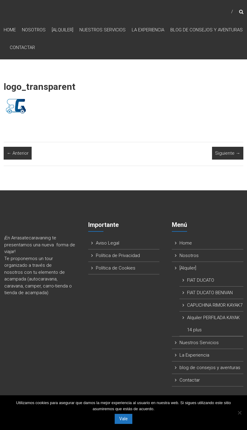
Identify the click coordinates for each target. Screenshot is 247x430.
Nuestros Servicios (102, 30)
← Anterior (18, 153)
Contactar (22, 48)
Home (10, 30)
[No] (239, 413)
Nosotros (34, 30)
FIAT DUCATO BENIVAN (210, 293)
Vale (123, 418)
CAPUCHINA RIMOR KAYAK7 (214, 305)
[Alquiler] (62, 30)
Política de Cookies (115, 268)
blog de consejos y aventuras (206, 30)
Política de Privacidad (118, 256)
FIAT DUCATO (200, 281)
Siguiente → (227, 153)
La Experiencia (148, 30)
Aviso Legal (107, 243)
